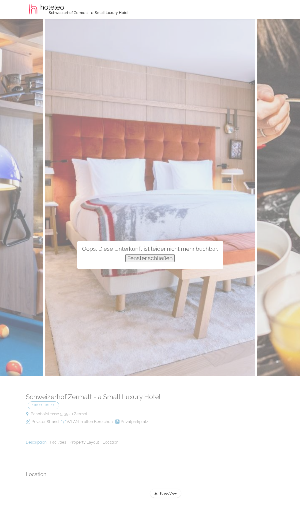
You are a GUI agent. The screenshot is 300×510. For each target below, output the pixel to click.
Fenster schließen (150, 258)
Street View (168, 493)
